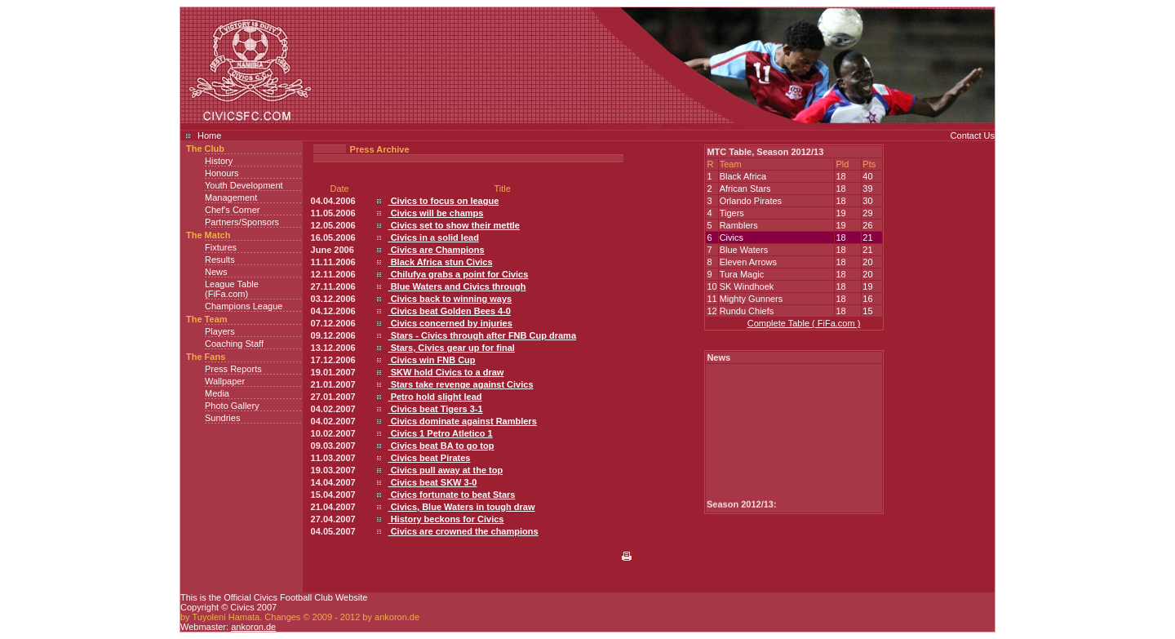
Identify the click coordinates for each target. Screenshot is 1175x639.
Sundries (222, 418)
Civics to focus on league (443, 201)
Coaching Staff (234, 343)
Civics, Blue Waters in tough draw (461, 507)
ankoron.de (253, 627)
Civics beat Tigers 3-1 (435, 409)
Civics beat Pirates (429, 458)
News (216, 272)
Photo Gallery (232, 405)
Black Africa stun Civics (440, 262)
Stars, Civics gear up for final (451, 348)
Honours (222, 173)
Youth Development (244, 185)
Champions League (243, 306)
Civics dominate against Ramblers (462, 421)
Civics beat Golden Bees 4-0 (449, 311)
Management (231, 197)
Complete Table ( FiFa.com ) (804, 323)
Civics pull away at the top (445, 470)
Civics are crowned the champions (463, 531)
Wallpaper (225, 381)
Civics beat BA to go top (441, 445)
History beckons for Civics (446, 519)
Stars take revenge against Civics (461, 384)
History (219, 161)
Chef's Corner (232, 210)
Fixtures (221, 247)
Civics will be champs (436, 213)
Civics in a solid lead (433, 237)
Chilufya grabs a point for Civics (458, 274)
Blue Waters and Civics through (457, 286)
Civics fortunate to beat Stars (452, 494)
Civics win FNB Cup (432, 360)
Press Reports (233, 369)
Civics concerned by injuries (450, 323)
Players (220, 331)
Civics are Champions (436, 250)
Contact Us (973, 135)
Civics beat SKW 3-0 (432, 482)
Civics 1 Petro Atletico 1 (440, 433)
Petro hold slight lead (435, 397)
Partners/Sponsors (242, 222)
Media (217, 393)
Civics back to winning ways (450, 299)
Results (220, 259)
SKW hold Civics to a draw (446, 372)
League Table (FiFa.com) (232, 289)
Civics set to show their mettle (454, 225)
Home (209, 135)
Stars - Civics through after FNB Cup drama (482, 335)
